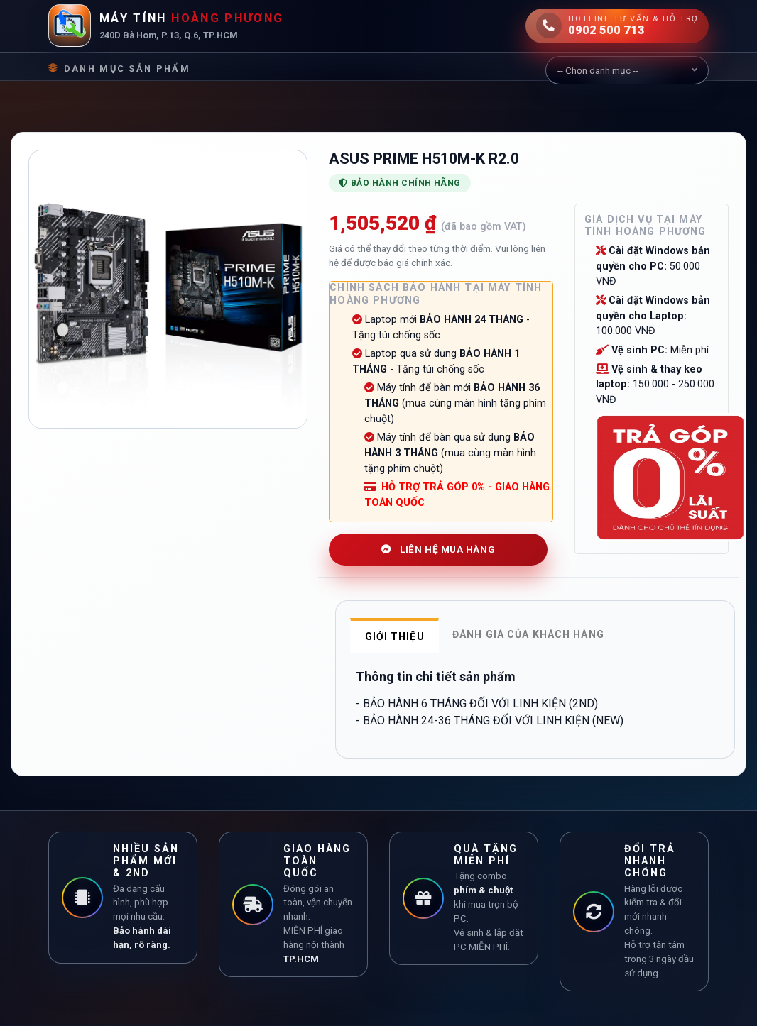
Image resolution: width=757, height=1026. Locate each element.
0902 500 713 (606, 30)
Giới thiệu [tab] (395, 636)
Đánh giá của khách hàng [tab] (528, 634)
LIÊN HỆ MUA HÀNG (438, 549)
